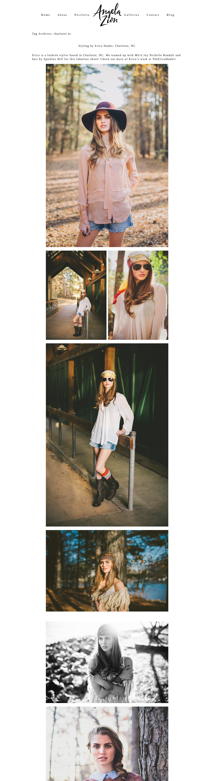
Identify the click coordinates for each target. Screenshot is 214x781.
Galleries (132, 14)
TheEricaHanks (163, 59)
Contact (153, 14)
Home (45, 14)
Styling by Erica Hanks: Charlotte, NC (106, 45)
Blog (171, 14)
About (63, 14)
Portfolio (82, 14)
